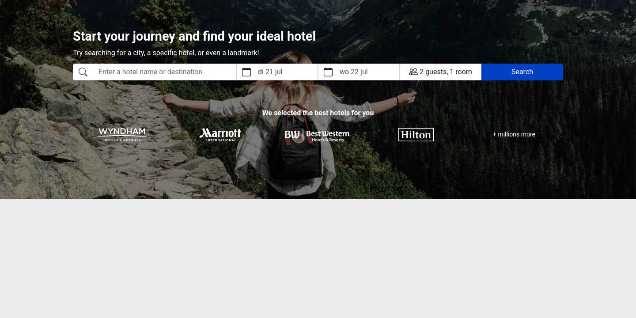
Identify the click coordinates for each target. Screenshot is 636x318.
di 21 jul (270, 72)
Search (522, 72)
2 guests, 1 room (440, 71)
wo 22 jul (354, 72)
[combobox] (154, 72)
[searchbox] (164, 72)
